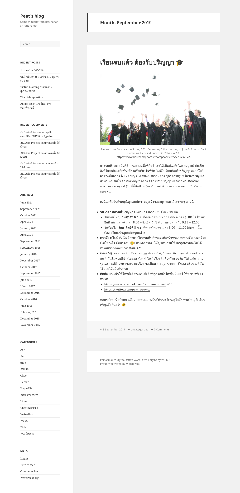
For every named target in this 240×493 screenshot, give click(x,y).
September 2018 (30, 247)
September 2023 (30, 209)
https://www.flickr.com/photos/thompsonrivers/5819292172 (153, 157)
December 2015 (30, 318)
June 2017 (26, 280)
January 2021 (28, 228)
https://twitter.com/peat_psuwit (127, 289)
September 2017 (30, 273)
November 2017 (30, 260)
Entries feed (27, 465)
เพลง (23, 362)
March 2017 (27, 286)
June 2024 (26, 202)
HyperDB (26, 388)
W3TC (24, 420)
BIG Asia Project (30, 143)
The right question (31, 97)
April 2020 (26, 235)
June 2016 (26, 305)
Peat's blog (32, 16)
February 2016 (29, 312)
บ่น (22, 356)
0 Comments (161, 329)
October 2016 (28, 299)
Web (23, 427)
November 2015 (30, 325)
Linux (23, 401)
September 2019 (30, 241)
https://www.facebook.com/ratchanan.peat (135, 284)
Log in (24, 458)
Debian (24, 382)
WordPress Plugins (145, 360)
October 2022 (28, 215)
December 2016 (30, 293)
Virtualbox (27, 414)
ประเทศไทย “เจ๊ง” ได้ (31, 70)
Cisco (23, 375)
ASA (22, 350)
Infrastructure (29, 395)
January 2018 (28, 254)
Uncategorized (29, 408)
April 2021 (26, 222)
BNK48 (24, 369)
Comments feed (29, 471)
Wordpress (27, 433)
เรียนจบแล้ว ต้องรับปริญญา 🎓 (142, 62)
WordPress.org (29, 478)
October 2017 (28, 267)
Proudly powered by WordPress (119, 364)
